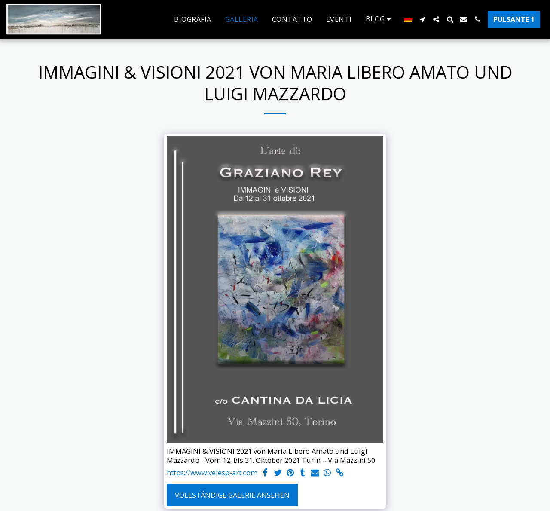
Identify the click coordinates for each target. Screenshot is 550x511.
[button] (379, 19)
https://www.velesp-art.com (212, 472)
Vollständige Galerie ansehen (232, 495)
